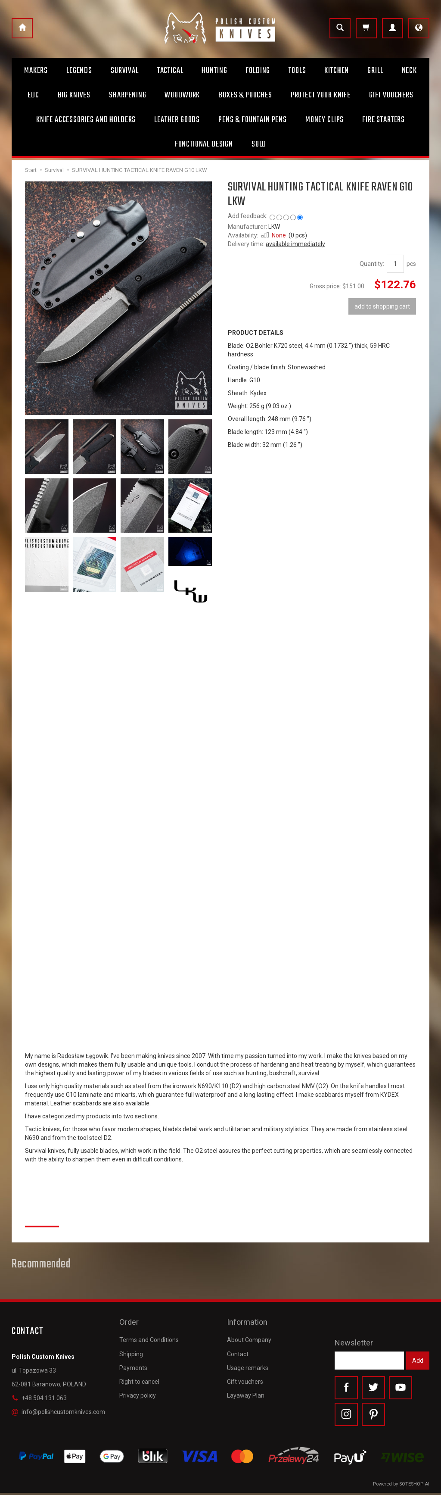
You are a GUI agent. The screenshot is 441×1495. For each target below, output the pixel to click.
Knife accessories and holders (86, 119)
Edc (33, 95)
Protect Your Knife (321, 95)
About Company (249, 1334)
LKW (274, 226)
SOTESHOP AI (414, 1486)
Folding (257, 70)
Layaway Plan (245, 1390)
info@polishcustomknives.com (58, 1411)
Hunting (214, 70)
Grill (375, 70)
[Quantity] (395, 264)
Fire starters (383, 119)
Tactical (170, 70)
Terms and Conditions (149, 1334)
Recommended (41, 1264)
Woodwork (182, 95)
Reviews (42, 1216)
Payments (133, 1362)
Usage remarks (247, 1362)
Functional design (204, 144)
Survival (125, 70)
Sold (259, 144)
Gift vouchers (245, 1376)
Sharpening (127, 95)
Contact (237, 1348)
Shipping (131, 1348)
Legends (79, 70)
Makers (36, 70)
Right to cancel (139, 1376)
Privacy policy (137, 1390)
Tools (297, 70)
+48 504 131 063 (39, 1398)
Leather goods (177, 119)
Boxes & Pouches (245, 95)
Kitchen (336, 70)
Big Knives (74, 95)
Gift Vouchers (391, 95)
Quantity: (372, 263)
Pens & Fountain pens (252, 119)
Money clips (324, 119)
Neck (409, 70)
